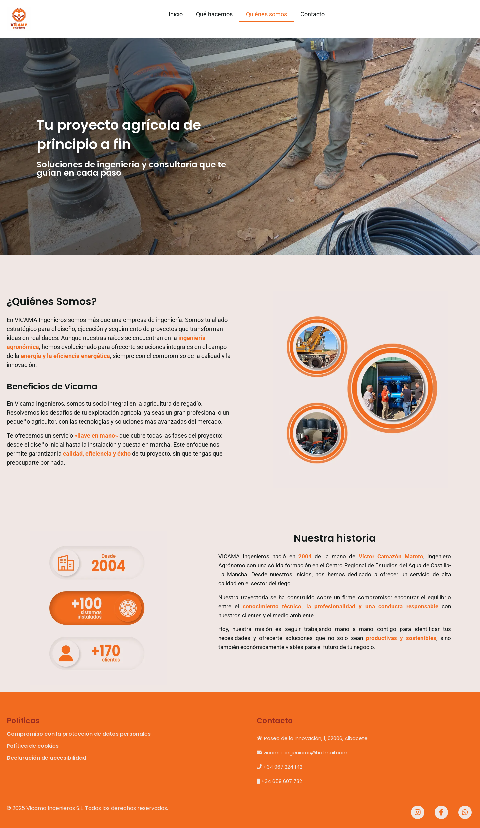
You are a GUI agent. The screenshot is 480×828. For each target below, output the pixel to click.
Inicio (176, 14)
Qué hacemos (214, 14)
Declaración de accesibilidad (46, 758)
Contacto (312, 14)
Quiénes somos (266, 14)
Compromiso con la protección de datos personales (79, 734)
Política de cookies (33, 746)
